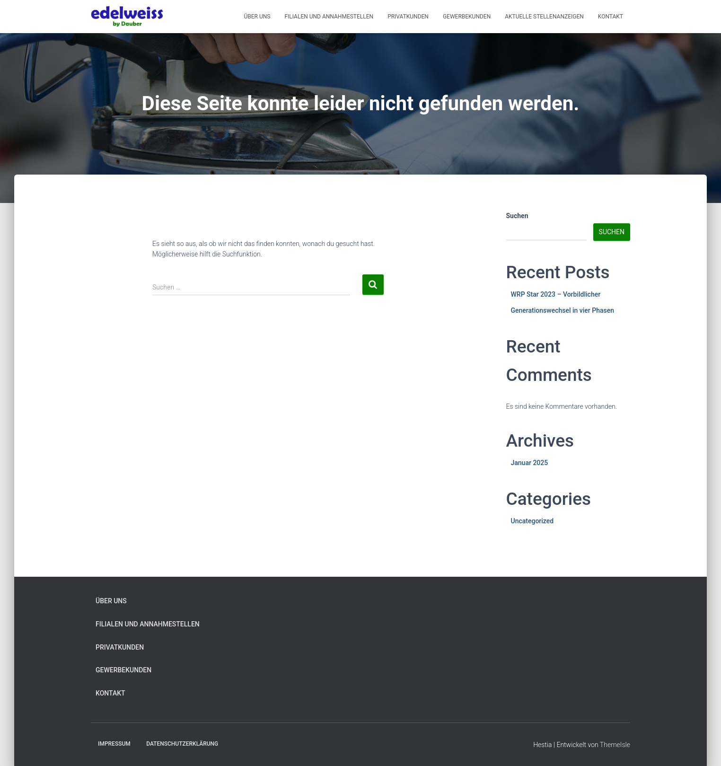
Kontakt (610, 16)
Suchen (517, 216)
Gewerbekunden (467, 16)
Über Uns (257, 16)
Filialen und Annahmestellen (328, 16)
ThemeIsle (615, 744)
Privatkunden (408, 16)
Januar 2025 (529, 463)
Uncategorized (532, 521)
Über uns (111, 601)
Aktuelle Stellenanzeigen (544, 16)
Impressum (114, 743)
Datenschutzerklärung (182, 743)
